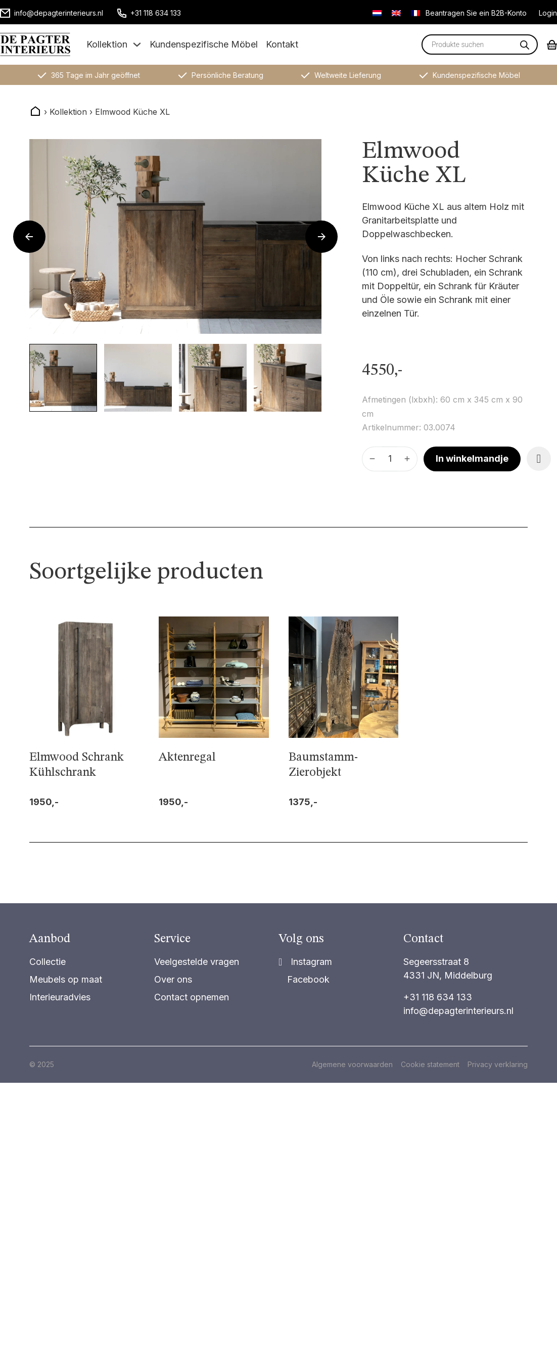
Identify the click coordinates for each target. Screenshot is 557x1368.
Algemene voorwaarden (352, 1064)
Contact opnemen (191, 997)
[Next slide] (321, 236)
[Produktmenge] (389, 459)
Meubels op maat (65, 979)
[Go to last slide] (29, 236)
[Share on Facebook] (304, 979)
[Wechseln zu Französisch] (415, 12)
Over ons (173, 979)
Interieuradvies (59, 997)
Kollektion (106, 44)
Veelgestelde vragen (196, 961)
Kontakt (282, 44)
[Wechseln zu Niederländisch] (377, 12)
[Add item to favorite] (539, 459)
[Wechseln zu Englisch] (396, 12)
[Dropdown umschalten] (137, 44)
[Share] (305, 961)
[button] (63, 378)
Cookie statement (430, 1064)
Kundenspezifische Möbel (204, 44)
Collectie (47, 961)
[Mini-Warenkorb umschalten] (552, 45)
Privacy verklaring (498, 1064)
